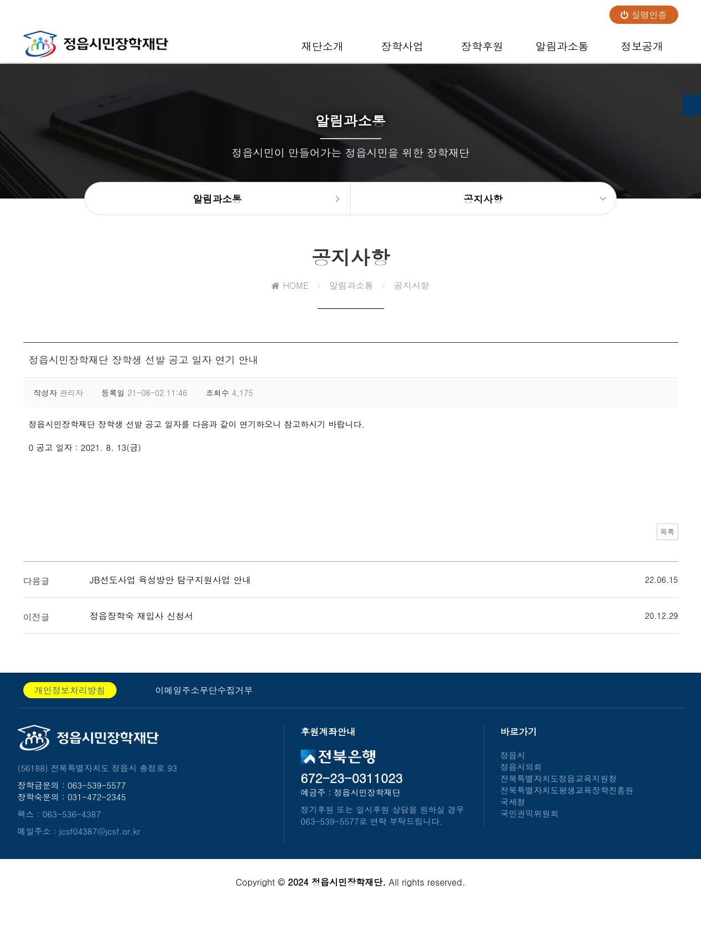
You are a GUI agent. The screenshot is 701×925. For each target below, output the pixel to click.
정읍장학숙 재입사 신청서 (142, 624)
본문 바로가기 (0, 0)
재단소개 (322, 50)
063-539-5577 (97, 794)
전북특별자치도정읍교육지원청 (559, 787)
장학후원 (482, 50)
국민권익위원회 (530, 822)
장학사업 (402, 50)
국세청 (513, 810)
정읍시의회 (521, 775)
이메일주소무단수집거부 (204, 699)
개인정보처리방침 (69, 699)
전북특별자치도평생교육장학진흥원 (567, 799)
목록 (661, 542)
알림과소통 (562, 50)
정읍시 (513, 764)
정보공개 (642, 50)
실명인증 (644, 14)
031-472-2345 (97, 805)
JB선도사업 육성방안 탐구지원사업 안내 (170, 588)
